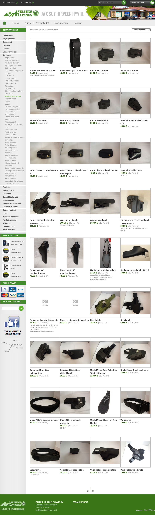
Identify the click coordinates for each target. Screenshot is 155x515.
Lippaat (7, 104)
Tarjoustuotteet (9, 230)
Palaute (77, 23)
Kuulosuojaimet (10, 173)
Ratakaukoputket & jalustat (15, 137)
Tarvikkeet (7, 55)
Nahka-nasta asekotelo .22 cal (134, 270)
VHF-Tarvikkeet (10, 160)
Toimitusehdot (61, 23)
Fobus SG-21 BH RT (69, 120)
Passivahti (9, 166)
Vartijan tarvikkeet (11, 155)
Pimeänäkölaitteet (10, 207)
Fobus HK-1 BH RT (99, 70)
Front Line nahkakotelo (131, 170)
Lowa (5, 213)
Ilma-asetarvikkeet (11, 81)
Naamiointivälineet (12, 117)
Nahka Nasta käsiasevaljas (102, 270)
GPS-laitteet (9, 76)
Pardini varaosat (9, 220)
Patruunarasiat (10, 122)
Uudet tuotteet (9, 227)
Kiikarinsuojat (10, 89)
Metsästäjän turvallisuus (14, 181)
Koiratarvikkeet (10, 176)
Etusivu (15, 23)
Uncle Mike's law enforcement (44, 420)
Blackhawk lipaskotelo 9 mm (73, 70)
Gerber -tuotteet (9, 210)
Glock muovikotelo (69, 220)
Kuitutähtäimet (10, 99)
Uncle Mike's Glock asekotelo (134, 370)
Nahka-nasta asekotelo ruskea (74, 320)
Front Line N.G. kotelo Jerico (103, 170)
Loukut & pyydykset (12, 107)
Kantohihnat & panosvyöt (14, 168)
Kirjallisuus (9, 94)
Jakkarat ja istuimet (12, 184)
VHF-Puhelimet (10, 158)
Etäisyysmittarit (10, 68)
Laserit (7, 101)
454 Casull (7, 223)
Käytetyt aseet (9, 39)
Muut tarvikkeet (10, 114)
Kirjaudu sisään (9, 3)
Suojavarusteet (10, 143)
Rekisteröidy (26, 3)
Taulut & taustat (10, 145)
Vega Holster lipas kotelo (72, 470)
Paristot (8, 119)
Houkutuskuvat (10, 78)
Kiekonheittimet (10, 83)
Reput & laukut (10, 178)
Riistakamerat (8, 190)
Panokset (7, 49)
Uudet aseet (8, 36)
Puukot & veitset (11, 135)
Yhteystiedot (42, 23)
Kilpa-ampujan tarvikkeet (14, 91)
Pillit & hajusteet (11, 130)
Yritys (28, 23)
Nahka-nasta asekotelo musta (44, 320)
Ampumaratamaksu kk (12, 204)
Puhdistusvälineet (11, 132)
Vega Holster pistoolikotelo (103, 470)
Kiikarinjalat (9, 86)
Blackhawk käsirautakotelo (42, 70)
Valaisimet (7, 194)
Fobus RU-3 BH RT (39, 120)
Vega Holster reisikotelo (131, 470)
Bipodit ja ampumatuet (13, 65)
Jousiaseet (7, 42)
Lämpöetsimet (10, 112)
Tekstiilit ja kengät (10, 197)
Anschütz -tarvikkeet (12, 60)
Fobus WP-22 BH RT (99, 120)
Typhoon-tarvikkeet (11, 217)
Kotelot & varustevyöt (13, 96)
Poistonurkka (8, 200)
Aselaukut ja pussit (12, 63)
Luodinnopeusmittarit (12, 109)
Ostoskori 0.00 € (137, 3)
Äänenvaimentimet (12, 163)
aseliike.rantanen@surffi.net (46, 510)
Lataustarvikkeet (9, 52)
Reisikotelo (95, 320)
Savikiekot (9, 140)
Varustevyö (125, 420)
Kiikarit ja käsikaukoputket (14, 171)
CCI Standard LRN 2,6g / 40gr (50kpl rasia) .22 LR (17, 244)
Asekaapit (7, 187)
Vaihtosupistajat (11, 148)
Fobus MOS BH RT (129, 70)
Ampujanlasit (10, 58)
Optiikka (6, 45)
